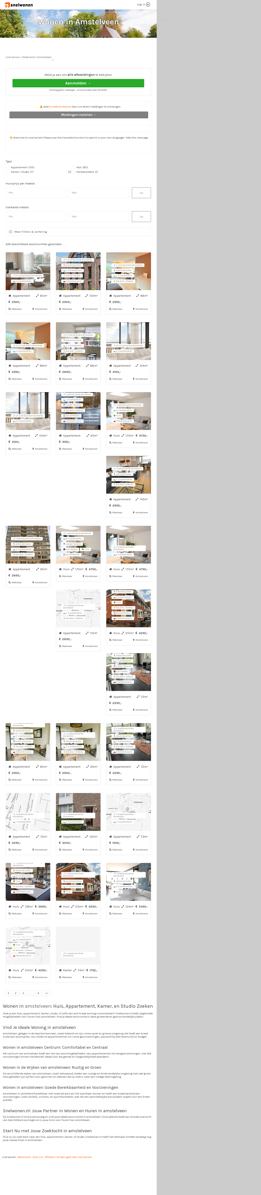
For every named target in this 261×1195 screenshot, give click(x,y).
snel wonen (9, 1171)
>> (46, 1007)
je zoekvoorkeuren (60, 120)
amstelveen (38, 1020)
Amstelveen (44, 71)
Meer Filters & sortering (30, 246)
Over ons (38, 1171)
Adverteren (24, 1171)
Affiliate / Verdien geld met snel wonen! (68, 1171)
